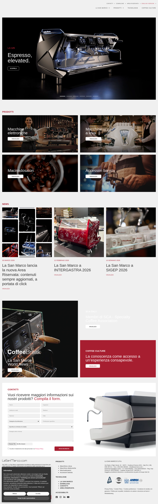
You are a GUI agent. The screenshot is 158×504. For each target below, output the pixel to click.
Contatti (109, 4)
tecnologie (61, 479)
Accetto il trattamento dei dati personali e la (26, 450)
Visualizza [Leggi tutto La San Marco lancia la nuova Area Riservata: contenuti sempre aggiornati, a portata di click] (6, 290)
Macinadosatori (65, 472)
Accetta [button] (38, 493)
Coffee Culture (149, 9)
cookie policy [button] (20, 479)
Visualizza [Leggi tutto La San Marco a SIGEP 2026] (110, 276)
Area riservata (133, 4)
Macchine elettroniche (68, 470)
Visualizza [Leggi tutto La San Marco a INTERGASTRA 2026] (58, 276)
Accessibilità (62, 494)
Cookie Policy (118, 491)
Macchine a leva (66, 468)
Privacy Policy (39, 450)
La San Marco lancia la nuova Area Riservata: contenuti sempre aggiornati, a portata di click (19, 275)
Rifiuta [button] (15, 493)
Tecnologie (133, 9)
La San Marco (103, 9)
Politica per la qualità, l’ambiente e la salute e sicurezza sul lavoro (129, 493)
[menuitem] (148, 4)
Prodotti (118, 9)
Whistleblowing (109, 495)
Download (120, 4)
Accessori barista (66, 474)
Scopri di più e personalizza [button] (26, 498)
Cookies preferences (130, 491)
